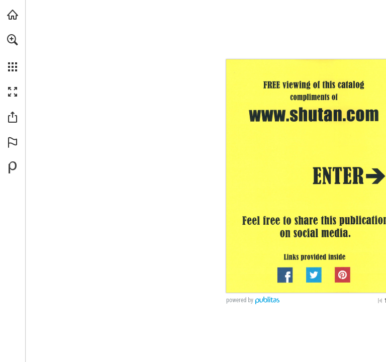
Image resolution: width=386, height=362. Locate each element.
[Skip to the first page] (380, 300)
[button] (12, 39)
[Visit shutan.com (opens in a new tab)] (12, 14)
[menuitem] (12, 52)
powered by (239, 300)
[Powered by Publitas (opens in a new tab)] (12, 167)
